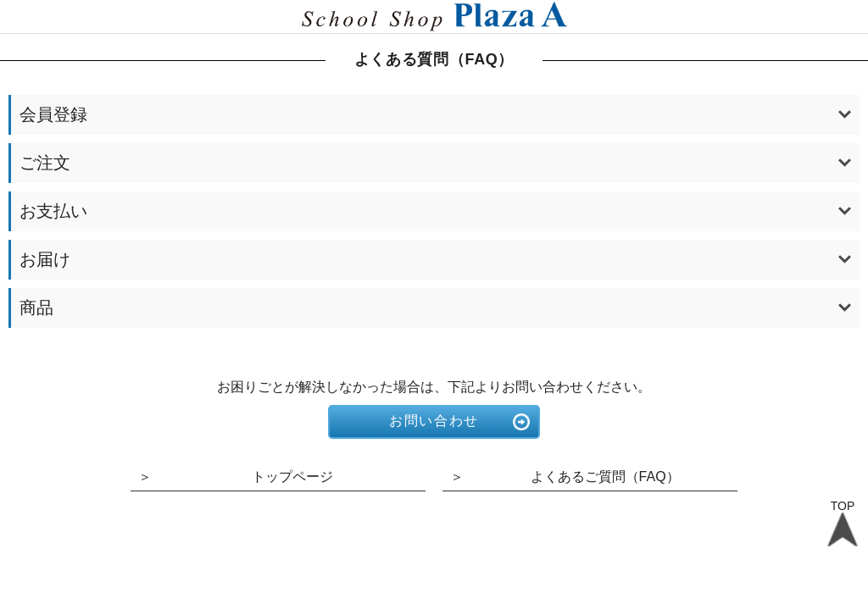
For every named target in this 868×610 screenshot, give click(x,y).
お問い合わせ (434, 420)
